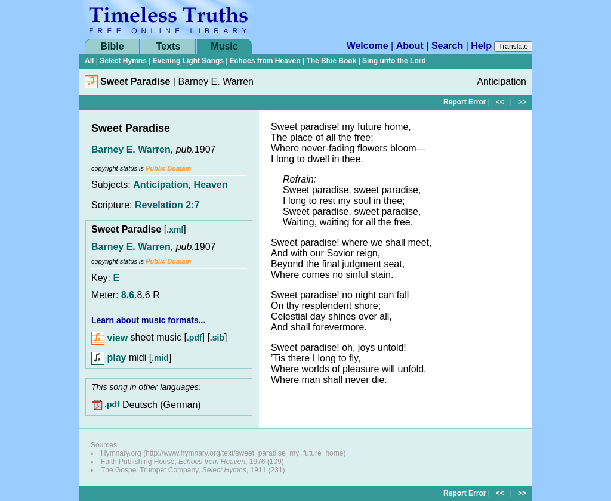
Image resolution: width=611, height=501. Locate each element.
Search (447, 46)
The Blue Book (331, 61)
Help (481, 46)
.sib (217, 338)
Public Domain (168, 168)
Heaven (211, 185)
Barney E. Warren (131, 149)
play (108, 357)
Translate (513, 46)
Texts (168, 46)
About (410, 46)
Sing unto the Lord (394, 61)
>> (522, 102)
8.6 (127, 295)
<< (500, 102)
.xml (174, 229)
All (89, 61)
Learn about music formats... (148, 320)
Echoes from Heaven (265, 61)
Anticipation (160, 185)
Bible (112, 46)
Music (224, 46)
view (109, 338)
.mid (160, 358)
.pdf (194, 338)
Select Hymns (123, 61)
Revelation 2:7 (167, 205)
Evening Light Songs (188, 61)
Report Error (464, 102)
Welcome (367, 46)
